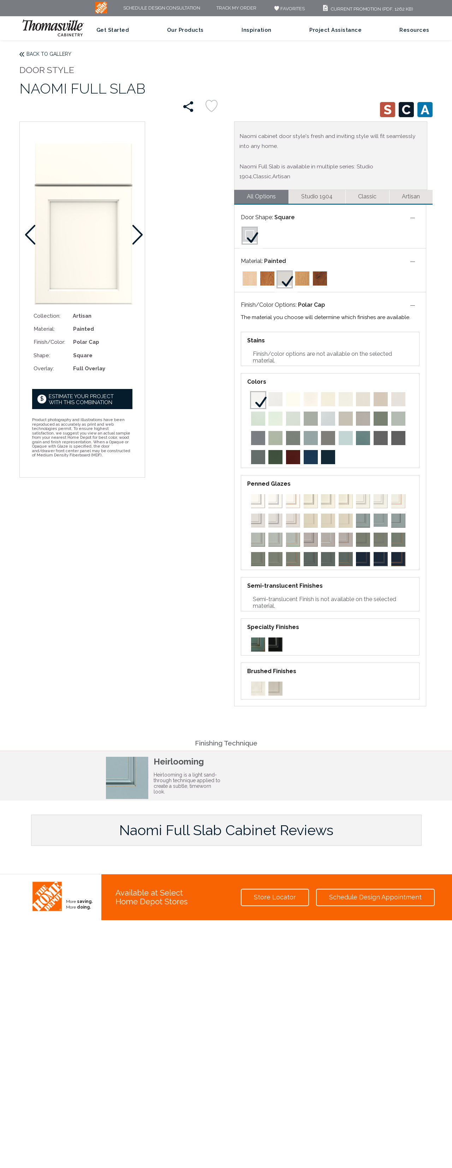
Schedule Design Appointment (375, 897)
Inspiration (257, 30)
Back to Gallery (48, 54)
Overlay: (44, 368)
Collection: (47, 316)
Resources (414, 30)
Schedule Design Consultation (161, 8)
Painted (275, 261)
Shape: (42, 355)
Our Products (185, 30)
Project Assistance (335, 30)
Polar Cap (311, 304)
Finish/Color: (49, 342)
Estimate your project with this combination (81, 399)
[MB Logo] (101, 11)
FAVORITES (289, 8)
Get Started (112, 30)
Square (284, 217)
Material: (44, 329)
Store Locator (275, 897)
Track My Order (236, 8)
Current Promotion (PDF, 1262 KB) (367, 9)
